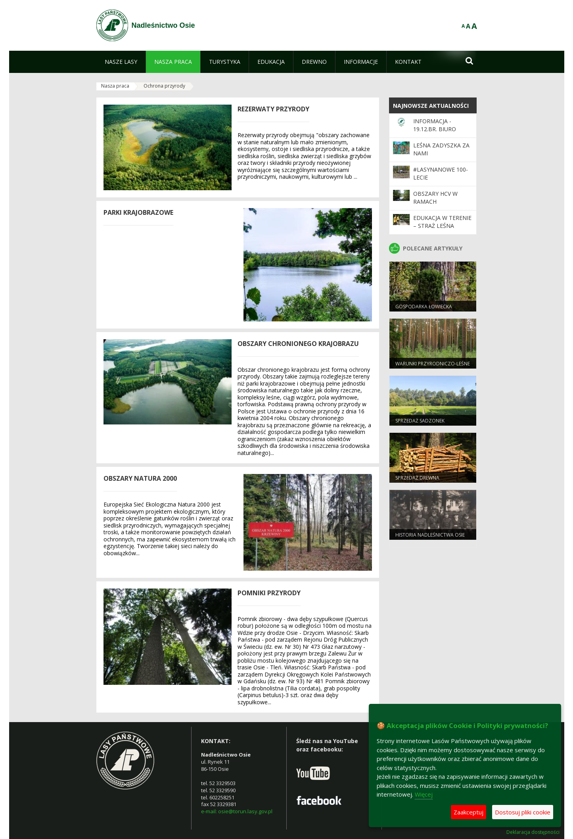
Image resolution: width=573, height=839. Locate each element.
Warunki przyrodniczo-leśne (432, 363)
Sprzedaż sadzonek (420, 420)
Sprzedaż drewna (417, 477)
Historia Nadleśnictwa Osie (430, 534)
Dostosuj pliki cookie (522, 812)
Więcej (424, 794)
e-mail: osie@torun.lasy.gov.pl (236, 811)
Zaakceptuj (468, 812)
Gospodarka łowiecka (423, 306)
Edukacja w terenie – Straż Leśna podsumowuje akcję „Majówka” (442, 230)
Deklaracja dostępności (533, 832)
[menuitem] (121, 62)
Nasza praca (115, 85)
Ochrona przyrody (164, 85)
